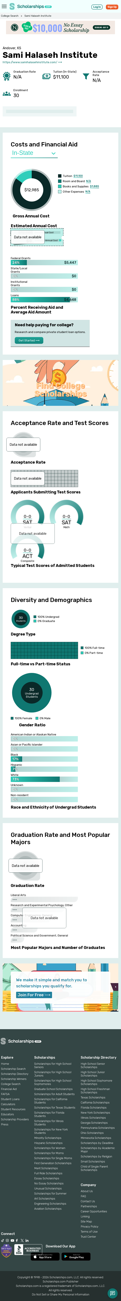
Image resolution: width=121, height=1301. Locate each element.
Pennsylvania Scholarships (98, 1127)
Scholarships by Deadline (97, 1143)
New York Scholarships (95, 1112)
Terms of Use (89, 1231)
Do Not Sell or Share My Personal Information (60, 1294)
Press (4, 1124)
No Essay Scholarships (49, 1183)
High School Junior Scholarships (93, 1073)
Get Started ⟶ (29, 340)
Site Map (86, 1221)
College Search (9, 15)
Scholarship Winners (14, 1079)
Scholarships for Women (49, 1148)
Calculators (8, 1104)
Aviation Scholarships (48, 1208)
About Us (87, 1191)
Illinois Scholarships (93, 1117)
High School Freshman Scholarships (95, 1090)
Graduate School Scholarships (53, 1089)
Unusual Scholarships (48, 1188)
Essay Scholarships (46, 1178)
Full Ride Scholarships (48, 1173)
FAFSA (5, 1094)
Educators (7, 1114)
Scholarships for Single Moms (53, 1158)
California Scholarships (95, 1102)
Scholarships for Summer (50, 1193)
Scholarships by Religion (96, 1156)
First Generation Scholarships (52, 1163)
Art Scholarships (44, 1198)
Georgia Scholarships (94, 1122)
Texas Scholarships (93, 1097)
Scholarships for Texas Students (54, 1107)
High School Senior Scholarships (93, 1065)
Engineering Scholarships (50, 1203)
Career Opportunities (94, 1211)
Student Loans (10, 1099)
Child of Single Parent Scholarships (94, 1168)
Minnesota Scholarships (96, 1138)
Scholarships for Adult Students (54, 1094)
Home (5, 1063)
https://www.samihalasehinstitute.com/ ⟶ (32, 62)
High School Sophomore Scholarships (96, 1082)
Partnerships (89, 1206)
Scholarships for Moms (49, 1153)
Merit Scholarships (46, 1168)
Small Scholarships (93, 1161)
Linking (85, 1216)
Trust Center (88, 1236)
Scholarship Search (13, 1068)
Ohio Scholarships (92, 1132)
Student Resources (13, 1109)
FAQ (83, 1196)
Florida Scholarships (94, 1107)
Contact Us (88, 1201)
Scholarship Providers (15, 1119)
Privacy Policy (89, 1226)
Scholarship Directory (14, 1074)
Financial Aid (9, 1089)
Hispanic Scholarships (48, 1143)
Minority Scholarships (47, 1138)
